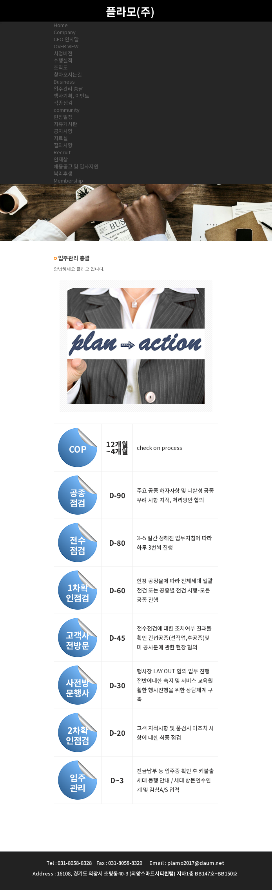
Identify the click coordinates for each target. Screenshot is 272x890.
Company (65, 32)
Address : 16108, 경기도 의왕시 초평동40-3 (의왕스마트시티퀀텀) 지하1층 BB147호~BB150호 (135, 873)
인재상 (61, 159)
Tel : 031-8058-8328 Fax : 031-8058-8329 (94, 862)
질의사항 (63, 145)
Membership (68, 180)
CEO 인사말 (66, 39)
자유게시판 (65, 124)
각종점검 (63, 102)
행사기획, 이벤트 (71, 95)
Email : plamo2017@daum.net (186, 862)
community (67, 109)
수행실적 (63, 60)
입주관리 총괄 (68, 88)
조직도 (61, 67)
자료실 (61, 138)
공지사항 (63, 131)
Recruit (62, 152)
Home (61, 25)
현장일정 (63, 117)
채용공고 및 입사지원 (76, 166)
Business (64, 81)
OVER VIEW (66, 46)
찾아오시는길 (68, 74)
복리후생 (63, 173)
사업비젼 (63, 53)
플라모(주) (130, 11)
